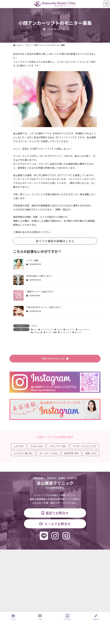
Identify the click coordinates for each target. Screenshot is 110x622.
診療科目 (17, 558)
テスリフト (70, 329)
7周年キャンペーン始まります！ (40, 291)
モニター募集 (51, 332)
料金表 (16, 570)
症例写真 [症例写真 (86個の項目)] (71, 453)
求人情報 (17, 576)
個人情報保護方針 (21, 582)
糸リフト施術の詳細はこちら (55, 241)
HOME (13, 617)
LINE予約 (67, 617)
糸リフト (78, 332)
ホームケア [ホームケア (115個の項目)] (48, 453)
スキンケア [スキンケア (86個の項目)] (57, 446)
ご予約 (39, 617)
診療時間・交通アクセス (24, 564)
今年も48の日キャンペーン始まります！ (44, 307)
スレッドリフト (47, 329)
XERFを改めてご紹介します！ (39, 275)
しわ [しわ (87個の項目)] (19, 446)
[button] (55, 358)
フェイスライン (84, 329)
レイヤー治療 (32, 260)
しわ (35, 329)
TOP (15, 552)
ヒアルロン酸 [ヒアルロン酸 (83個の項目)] (23, 453)
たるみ (59, 329)
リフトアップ (65, 332)
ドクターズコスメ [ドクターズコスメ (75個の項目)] (84, 446)
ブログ (34, 325)
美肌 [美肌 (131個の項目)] (90, 453)
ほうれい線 (37, 332)
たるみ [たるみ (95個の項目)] (37, 446)
